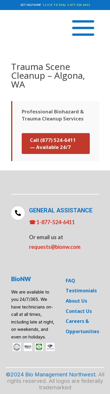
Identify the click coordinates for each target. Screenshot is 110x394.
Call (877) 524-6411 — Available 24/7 (53, 143)
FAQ (70, 280)
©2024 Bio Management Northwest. (51, 374)
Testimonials (81, 290)
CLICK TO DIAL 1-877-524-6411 (66, 4)
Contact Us (79, 311)
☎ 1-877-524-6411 (52, 222)
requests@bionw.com (54, 247)
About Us (76, 301)
